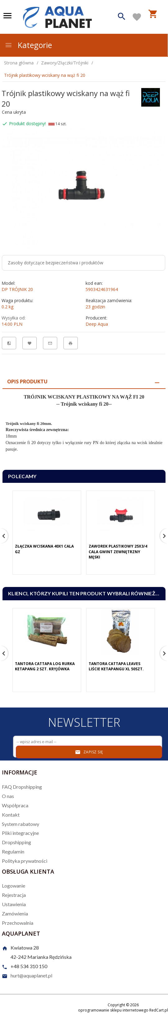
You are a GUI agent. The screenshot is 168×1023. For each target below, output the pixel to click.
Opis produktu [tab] (27, 381)
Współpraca (15, 805)
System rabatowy (20, 824)
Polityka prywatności (24, 861)
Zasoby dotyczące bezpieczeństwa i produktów (55, 263)
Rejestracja (14, 895)
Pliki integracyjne (20, 833)
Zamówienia (15, 913)
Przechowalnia (17, 923)
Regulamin (13, 851)
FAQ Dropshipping (22, 787)
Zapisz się (89, 752)
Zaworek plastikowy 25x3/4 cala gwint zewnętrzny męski (118, 551)
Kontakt (11, 815)
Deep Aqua (97, 324)
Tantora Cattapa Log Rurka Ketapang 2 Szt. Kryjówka (45, 666)
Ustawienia (14, 904)
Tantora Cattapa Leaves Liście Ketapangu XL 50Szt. (116, 666)
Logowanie (13, 886)
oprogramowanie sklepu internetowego (113, 1010)
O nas (8, 796)
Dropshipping (16, 842)
